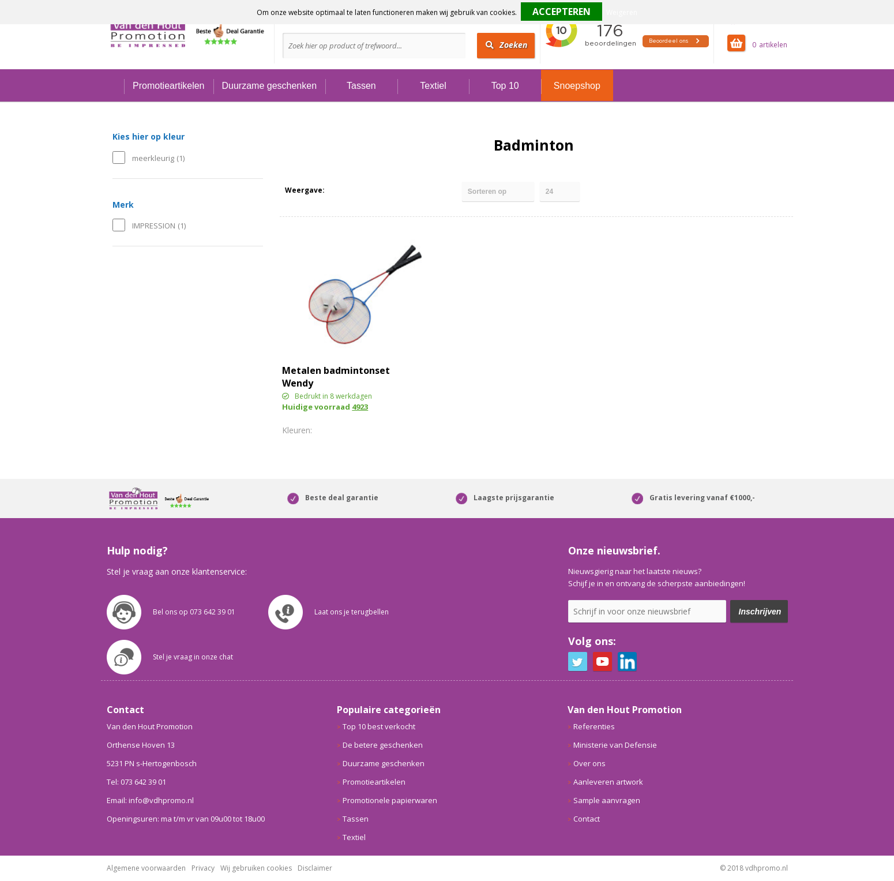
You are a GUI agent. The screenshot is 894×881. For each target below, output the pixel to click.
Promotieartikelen (169, 86)
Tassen (361, 86)
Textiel (433, 86)
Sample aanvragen (606, 800)
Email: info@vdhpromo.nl (150, 800)
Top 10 (505, 86)
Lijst (358, 190)
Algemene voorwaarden (146, 868)
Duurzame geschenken (269, 86)
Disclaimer (315, 868)
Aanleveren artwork (608, 782)
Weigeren (621, 12)
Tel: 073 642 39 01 (136, 782)
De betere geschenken (383, 745)
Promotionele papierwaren (390, 800)
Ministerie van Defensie (615, 745)
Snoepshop (577, 86)
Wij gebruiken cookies (256, 868)
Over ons (589, 763)
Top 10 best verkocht (379, 726)
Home (115, 86)
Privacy (203, 868)
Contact (586, 818)
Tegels (338, 190)
